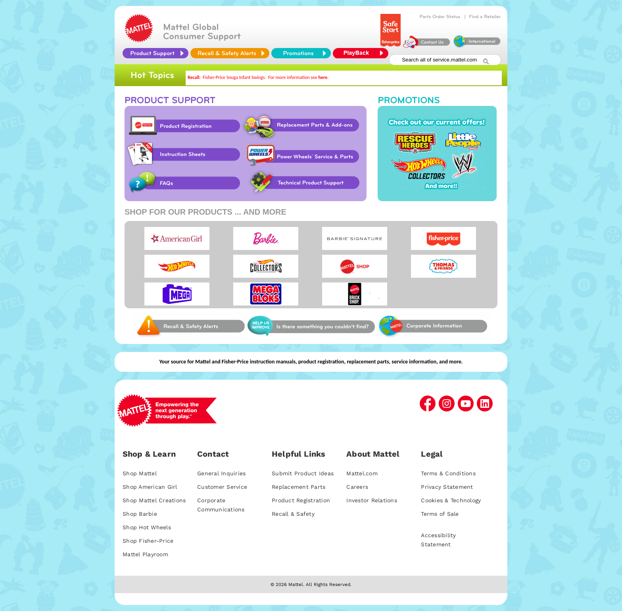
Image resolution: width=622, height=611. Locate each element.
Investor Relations (371, 500)
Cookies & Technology (451, 500)
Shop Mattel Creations (154, 500)
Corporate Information (432, 326)
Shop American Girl (150, 487)
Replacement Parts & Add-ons (304, 125)
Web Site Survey (190, 326)
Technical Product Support (306, 183)
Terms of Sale (440, 514)
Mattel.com (362, 473)
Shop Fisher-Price (148, 541)
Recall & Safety (293, 514)
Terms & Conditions (448, 473)
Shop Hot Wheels (147, 527)
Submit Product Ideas (303, 473)
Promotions (437, 153)
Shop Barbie (140, 514)
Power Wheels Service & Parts (302, 154)
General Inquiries (221, 473)
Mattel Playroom (145, 554)
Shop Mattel (140, 473)
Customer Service (222, 487)
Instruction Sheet (183, 154)
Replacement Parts (298, 487)
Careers (357, 487)
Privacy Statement (447, 487)
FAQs (183, 183)
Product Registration (183, 125)
